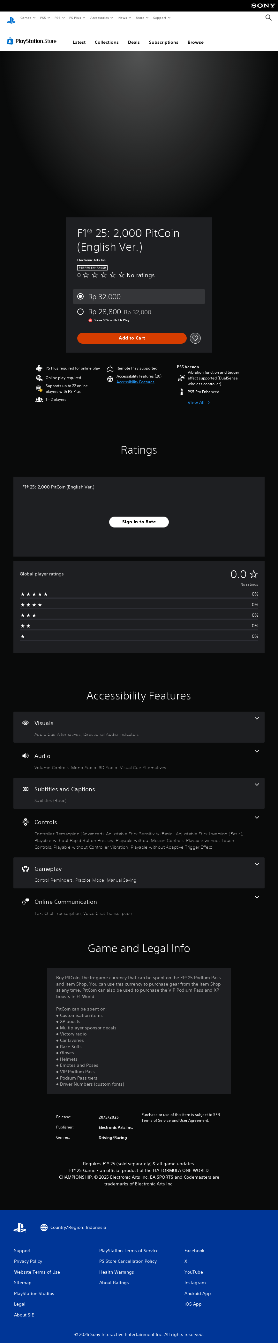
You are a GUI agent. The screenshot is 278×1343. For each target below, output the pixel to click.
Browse (196, 36)
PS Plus (75, 17)
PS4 (57, 17)
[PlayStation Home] (11, 18)
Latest (79, 36)
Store (140, 17)
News (122, 17)
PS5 (43, 17)
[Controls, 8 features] (139, 827)
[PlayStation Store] (33, 35)
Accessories (99, 17)
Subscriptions (163, 36)
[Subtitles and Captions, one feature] (139, 787)
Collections (107, 36)
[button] (135, 376)
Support (159, 17)
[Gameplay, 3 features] (139, 867)
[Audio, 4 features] (139, 754)
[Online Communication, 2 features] (139, 900)
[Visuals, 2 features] (139, 721)
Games (25, 17)
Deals (134, 36)
